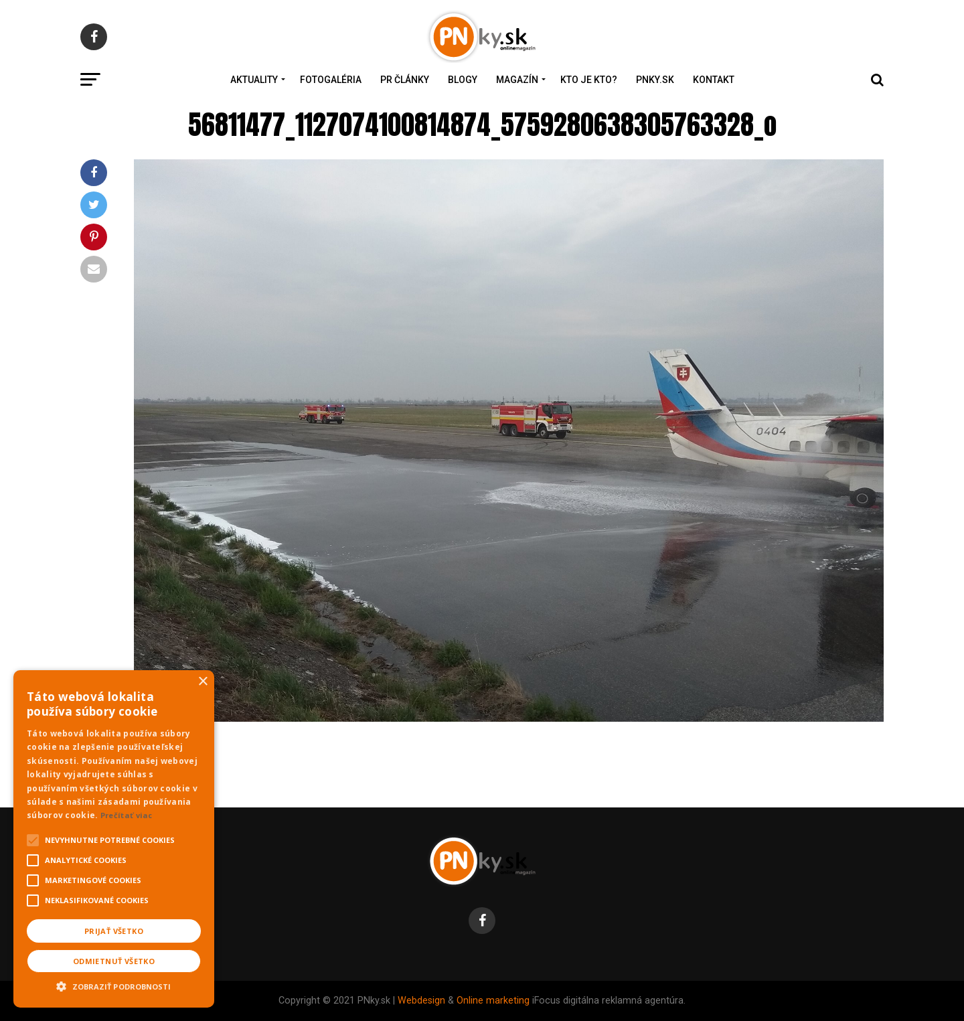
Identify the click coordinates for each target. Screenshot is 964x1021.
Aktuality (254, 79)
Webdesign (421, 1000)
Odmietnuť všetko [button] (114, 961)
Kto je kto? (588, 79)
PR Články (404, 79)
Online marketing (493, 1000)
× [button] (202, 682)
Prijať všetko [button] (113, 931)
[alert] (113, 839)
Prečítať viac (126, 815)
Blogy (462, 79)
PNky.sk (655, 79)
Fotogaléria (331, 79)
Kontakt (713, 79)
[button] (114, 984)
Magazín (517, 79)
